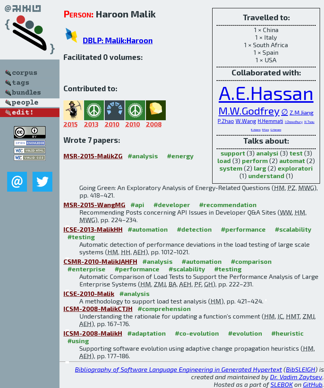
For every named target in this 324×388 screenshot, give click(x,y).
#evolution (245, 333)
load (224, 160)
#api (137, 204)
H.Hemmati (270, 121)
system (230, 168)
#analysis (143, 155)
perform (255, 160)
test (296, 153)
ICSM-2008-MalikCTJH (97, 308)
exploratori (295, 168)
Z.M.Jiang (301, 112)
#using (78, 340)
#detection (194, 229)
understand (266, 175)
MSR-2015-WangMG (94, 204)
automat (292, 160)
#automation (148, 229)
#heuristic (287, 333)
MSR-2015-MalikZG (93, 155)
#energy (180, 155)
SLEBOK (281, 384)
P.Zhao (226, 121)
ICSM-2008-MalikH (92, 333)
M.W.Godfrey (249, 110)
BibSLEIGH (300, 369)
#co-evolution (197, 333)
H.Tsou (309, 122)
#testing (81, 236)
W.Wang (246, 121)
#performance (243, 229)
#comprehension (164, 308)
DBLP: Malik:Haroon (118, 40)
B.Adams (256, 129)
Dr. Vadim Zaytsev (296, 376)
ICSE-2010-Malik (88, 293)
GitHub (312, 384)
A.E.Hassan (266, 92)
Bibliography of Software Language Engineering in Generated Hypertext (178, 369)
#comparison (251, 261)
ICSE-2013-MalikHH (93, 229)
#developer (171, 204)
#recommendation (228, 204)
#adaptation (146, 333)
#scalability (293, 229)
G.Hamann (275, 129)
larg (260, 168)
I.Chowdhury (294, 122)
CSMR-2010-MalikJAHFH (100, 261)
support (232, 153)
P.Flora (265, 129)
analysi (267, 153)
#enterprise (86, 269)
